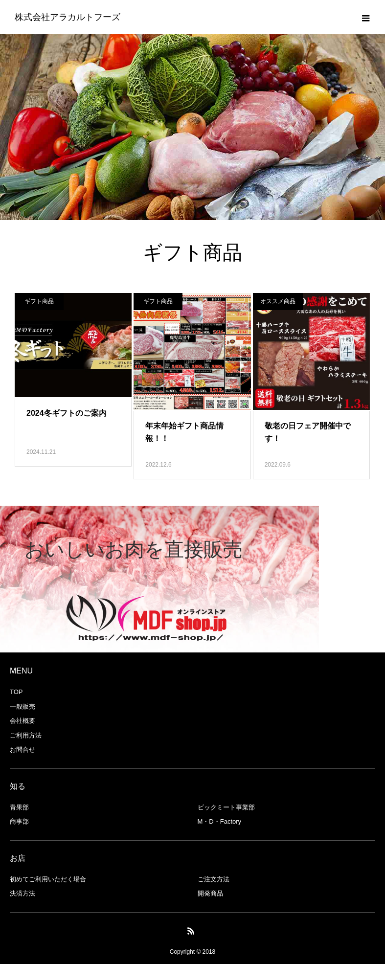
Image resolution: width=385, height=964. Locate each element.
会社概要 (22, 720)
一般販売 (22, 706)
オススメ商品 (277, 301)
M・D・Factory (220, 821)
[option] (159, 579)
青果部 (19, 807)
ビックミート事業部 (226, 807)
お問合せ (22, 749)
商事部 (19, 821)
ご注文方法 (213, 879)
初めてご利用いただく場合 (48, 879)
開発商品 (210, 893)
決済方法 (22, 893)
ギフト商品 (39, 301)
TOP (16, 691)
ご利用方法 (26, 735)
